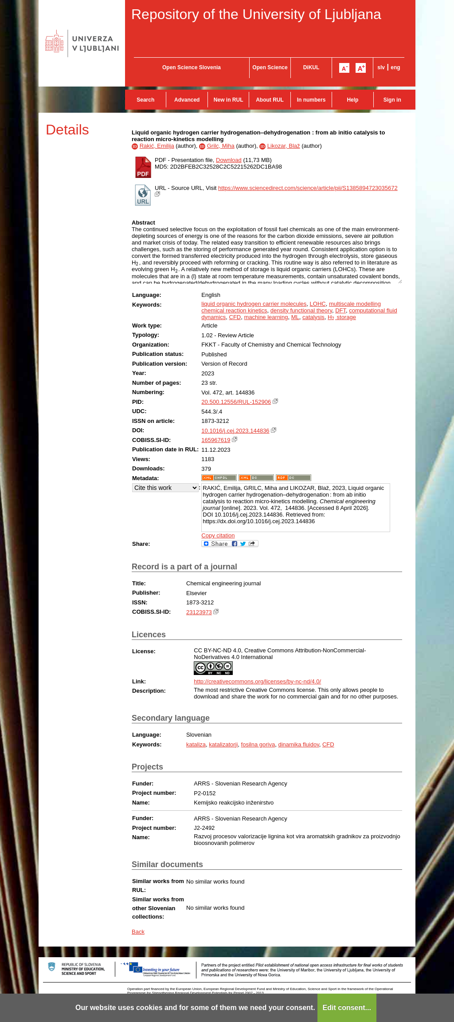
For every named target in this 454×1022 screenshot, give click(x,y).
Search (145, 100)
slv (381, 67)
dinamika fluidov (298, 744)
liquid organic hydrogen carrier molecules (253, 303)
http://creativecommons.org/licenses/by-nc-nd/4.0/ (257, 681)
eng (395, 67)
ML (295, 317)
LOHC (318, 303)
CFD (235, 317)
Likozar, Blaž (283, 145)
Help (352, 100)
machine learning (266, 317)
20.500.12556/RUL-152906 (236, 402)
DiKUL (311, 67)
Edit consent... (347, 1007)
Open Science (269, 67)
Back (138, 931)
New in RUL (228, 100)
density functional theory (301, 310)
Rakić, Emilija (157, 145)
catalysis (313, 317)
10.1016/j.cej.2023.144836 (235, 430)
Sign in (392, 100)
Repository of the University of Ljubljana (256, 14)
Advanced (187, 100)
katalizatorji (223, 744)
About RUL (270, 100)
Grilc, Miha (221, 145)
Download (229, 160)
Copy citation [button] (218, 535)
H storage (342, 317)
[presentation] (137, 262)
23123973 (199, 612)
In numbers (311, 100)
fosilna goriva (258, 744)
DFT (340, 310)
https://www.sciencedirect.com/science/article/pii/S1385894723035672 (308, 188)
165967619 (215, 440)
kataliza (196, 744)
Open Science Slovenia (191, 67)
